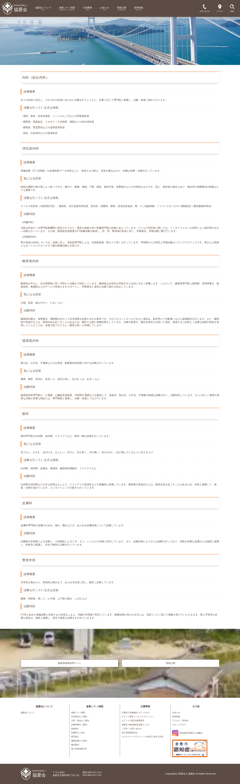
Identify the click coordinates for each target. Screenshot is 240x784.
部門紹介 (75, 736)
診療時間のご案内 (79, 724)
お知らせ (176, 712)
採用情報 (176, 716)
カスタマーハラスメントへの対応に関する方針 (142, 736)
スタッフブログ (179, 724)
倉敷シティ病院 (78, 712)
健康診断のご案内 (79, 741)
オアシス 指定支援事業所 (133, 720)
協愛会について (28, 712)
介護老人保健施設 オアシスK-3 (135, 712)
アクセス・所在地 (180, 720)
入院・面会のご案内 (80, 720)
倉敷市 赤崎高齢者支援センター (136, 724)
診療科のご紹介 (78, 732)
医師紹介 (75, 728)
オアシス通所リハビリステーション (138, 716)
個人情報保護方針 (79, 749)
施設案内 (75, 745)
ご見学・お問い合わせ (132, 728)
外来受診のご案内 (79, 716)
